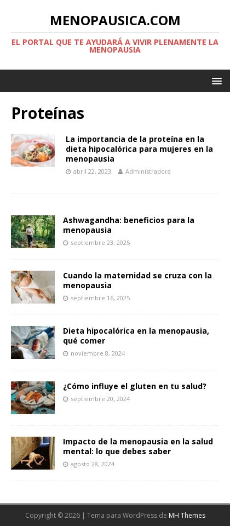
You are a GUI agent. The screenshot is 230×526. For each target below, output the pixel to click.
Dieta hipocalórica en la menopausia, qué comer (136, 335)
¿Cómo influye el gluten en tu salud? (134, 386)
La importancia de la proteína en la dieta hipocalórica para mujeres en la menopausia (139, 149)
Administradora (148, 171)
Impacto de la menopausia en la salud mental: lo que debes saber (138, 446)
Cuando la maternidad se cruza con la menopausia (137, 280)
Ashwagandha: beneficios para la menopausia (128, 225)
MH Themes (187, 515)
